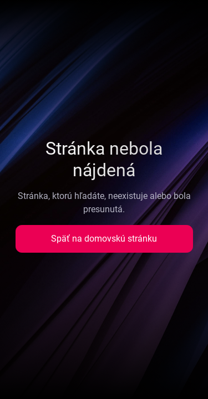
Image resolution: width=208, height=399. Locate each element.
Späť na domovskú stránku (104, 238)
